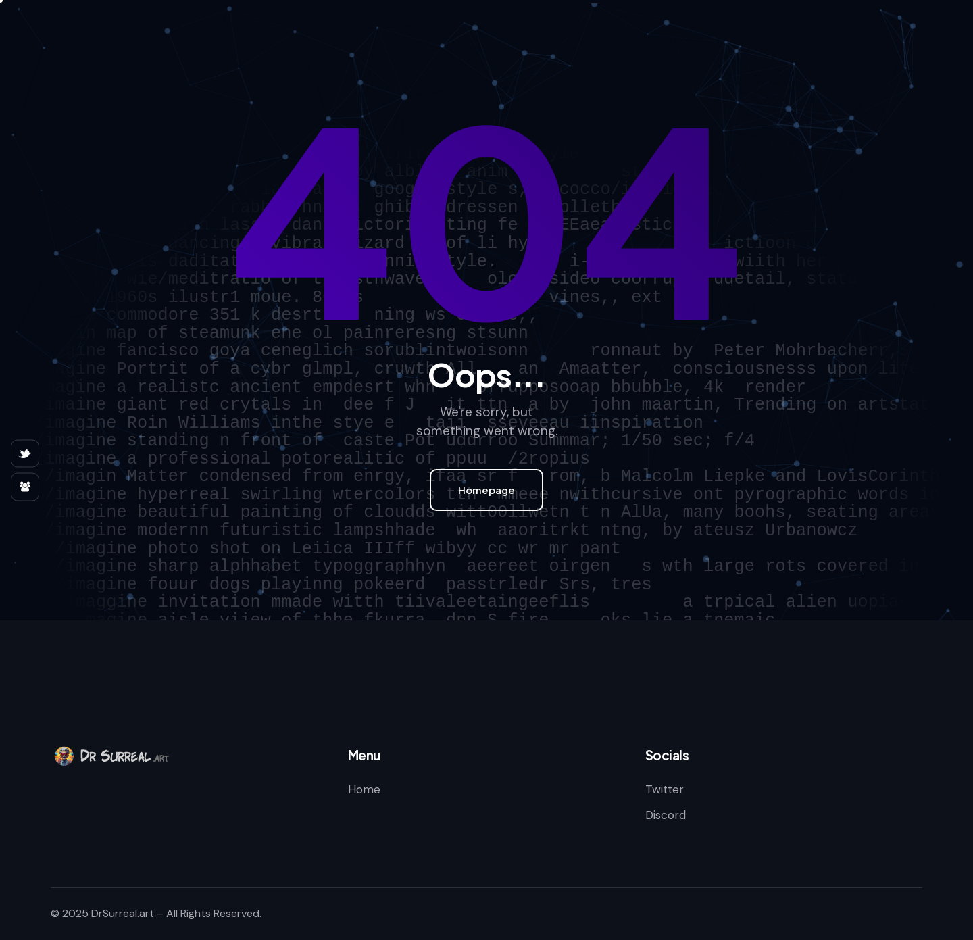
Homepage (486, 489)
